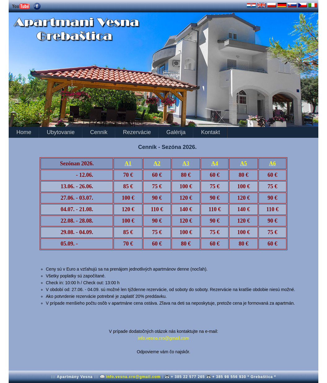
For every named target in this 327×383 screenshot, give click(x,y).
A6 (272, 163)
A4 (214, 163)
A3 (185, 163)
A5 (243, 163)
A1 (128, 163)
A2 (157, 163)
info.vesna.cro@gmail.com (163, 338)
